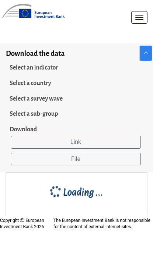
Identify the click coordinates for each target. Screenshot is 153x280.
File (75, 158)
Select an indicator (34, 67)
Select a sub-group (34, 114)
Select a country (30, 83)
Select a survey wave (36, 98)
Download (23, 129)
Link (75, 141)
